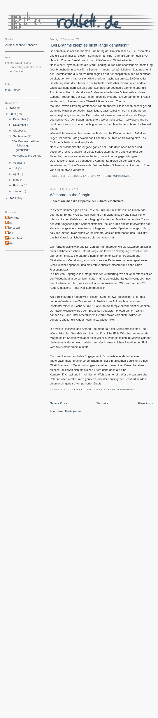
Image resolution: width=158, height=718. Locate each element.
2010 (13, 108)
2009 (13, 114)
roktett (10, 243)
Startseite (102, 403)
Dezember (20, 119)
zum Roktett (12, 90)
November (20, 124)
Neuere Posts (58, 403)
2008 (13, 198)
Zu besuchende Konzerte (21, 45)
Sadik (10, 233)
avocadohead (14, 238)
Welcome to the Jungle (70, 195)
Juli (15, 168)
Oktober (18, 130)
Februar (18, 185)
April (16, 174)
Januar (18, 191)
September (20, 136)
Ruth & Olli (13, 227)
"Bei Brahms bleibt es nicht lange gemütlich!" (89, 45)
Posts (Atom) (73, 411)
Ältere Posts (145, 403)
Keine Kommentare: (118, 176)
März (16, 179)
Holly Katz (12, 217)
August (18, 162)
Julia (9, 222)
